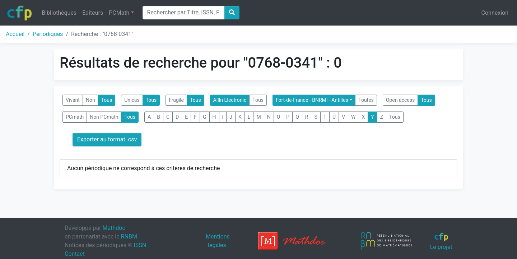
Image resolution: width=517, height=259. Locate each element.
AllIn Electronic (230, 100)
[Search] (184, 12)
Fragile (176, 100)
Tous (106, 100)
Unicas (131, 100)
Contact (75, 253)
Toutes (366, 100)
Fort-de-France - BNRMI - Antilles (312, 100)
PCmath (75, 117)
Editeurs (92, 12)
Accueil (15, 34)
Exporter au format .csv (107, 139)
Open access (400, 100)
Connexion (494, 12)
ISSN (140, 245)
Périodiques (48, 34)
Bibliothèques (59, 12)
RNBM (129, 236)
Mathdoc (114, 227)
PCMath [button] (119, 12)
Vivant (73, 100)
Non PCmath (104, 117)
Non (90, 100)
